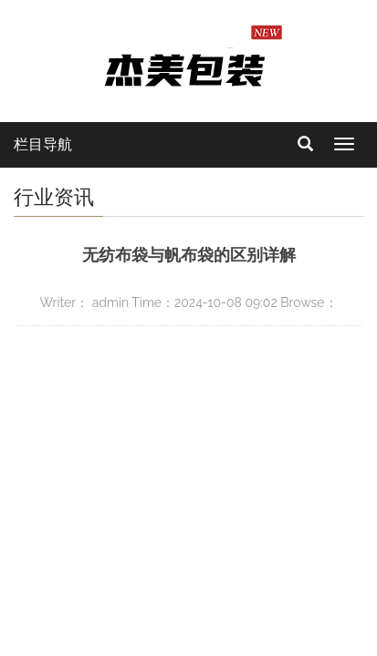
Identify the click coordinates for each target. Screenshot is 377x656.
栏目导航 (43, 144)
